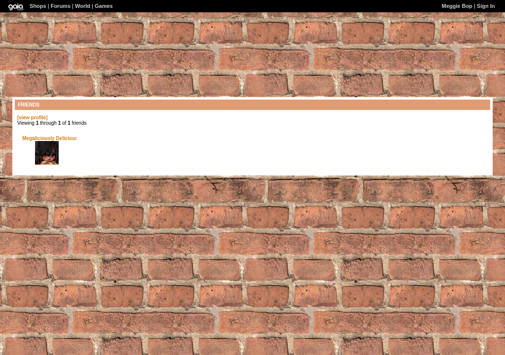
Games (104, 6)
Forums (61, 6)
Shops (38, 6)
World (82, 6)
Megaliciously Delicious (50, 138)
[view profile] (32, 117)
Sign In (486, 6)
